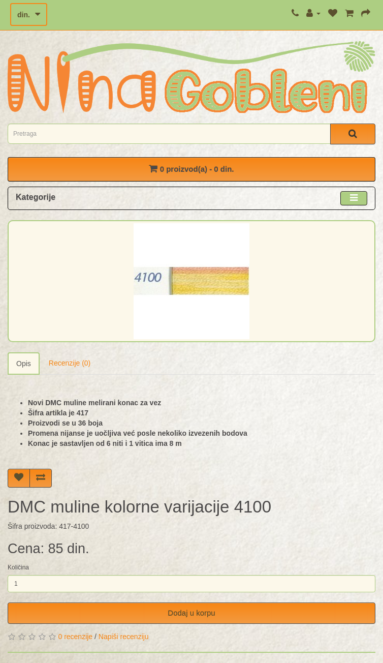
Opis (23, 363)
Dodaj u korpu (191, 613)
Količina (18, 567)
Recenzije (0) (69, 363)
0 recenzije (75, 636)
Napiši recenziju (124, 636)
